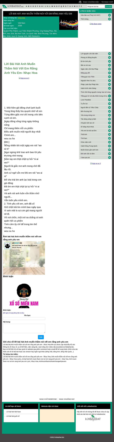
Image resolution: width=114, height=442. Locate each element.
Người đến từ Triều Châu (89, 107)
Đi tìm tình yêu (86, 61)
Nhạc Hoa (21, 18)
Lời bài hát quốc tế (12, 418)
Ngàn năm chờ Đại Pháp (89, 69)
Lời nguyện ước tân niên (89, 54)
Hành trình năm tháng (88, 88)
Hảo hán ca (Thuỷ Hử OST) (90, 15)
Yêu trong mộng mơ (88, 115)
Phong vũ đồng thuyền (89, 57)
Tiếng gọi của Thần (87, 77)
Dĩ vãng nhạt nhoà (87, 127)
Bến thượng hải (86, 111)
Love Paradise (86, 100)
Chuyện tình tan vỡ (87, 123)
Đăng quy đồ (85, 73)
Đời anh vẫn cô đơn (88, 154)
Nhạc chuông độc (91, 2)
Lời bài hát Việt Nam (13, 413)
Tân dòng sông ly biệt (88, 119)
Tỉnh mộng (84, 19)
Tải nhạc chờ (107, 2)
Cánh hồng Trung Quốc (89, 146)
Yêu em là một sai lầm (89, 130)
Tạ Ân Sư (84, 104)
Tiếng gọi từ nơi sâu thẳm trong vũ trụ (94, 96)
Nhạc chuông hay (67, 401)
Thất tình (84, 134)
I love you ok (85, 157)
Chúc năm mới (86, 142)
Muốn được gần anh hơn (89, 150)
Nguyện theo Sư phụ (88, 80)
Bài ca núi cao (86, 65)
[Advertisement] (40, 380)
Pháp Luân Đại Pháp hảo (89, 84)
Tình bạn (84, 138)
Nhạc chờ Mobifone (48, 401)
